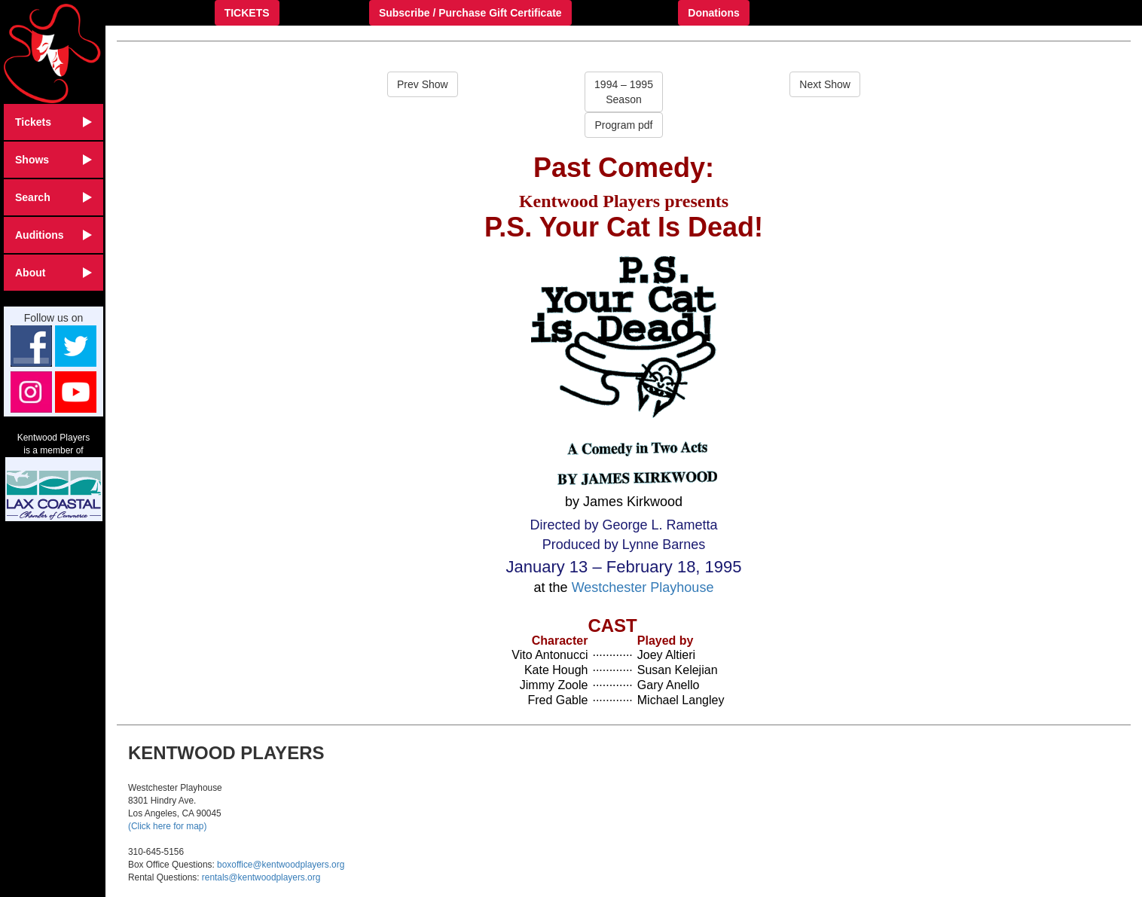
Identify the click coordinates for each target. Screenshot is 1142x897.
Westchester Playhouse (643, 587)
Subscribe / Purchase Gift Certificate (470, 13)
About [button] (53, 273)
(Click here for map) (167, 826)
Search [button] (53, 197)
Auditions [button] (53, 235)
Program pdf (623, 125)
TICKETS (247, 13)
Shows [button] (53, 160)
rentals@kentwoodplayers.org (261, 877)
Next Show (824, 84)
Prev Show (422, 84)
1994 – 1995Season (623, 91)
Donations (713, 13)
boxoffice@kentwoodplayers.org (280, 864)
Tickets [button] (53, 122)
